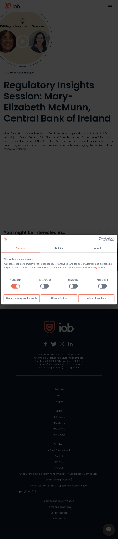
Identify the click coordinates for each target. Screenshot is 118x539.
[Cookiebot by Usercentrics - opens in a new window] (101, 239)
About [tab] (97, 248)
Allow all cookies (96, 298)
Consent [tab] (20, 248)
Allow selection (59, 298)
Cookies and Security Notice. (89, 267)
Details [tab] (59, 248)
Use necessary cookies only (21, 298)
